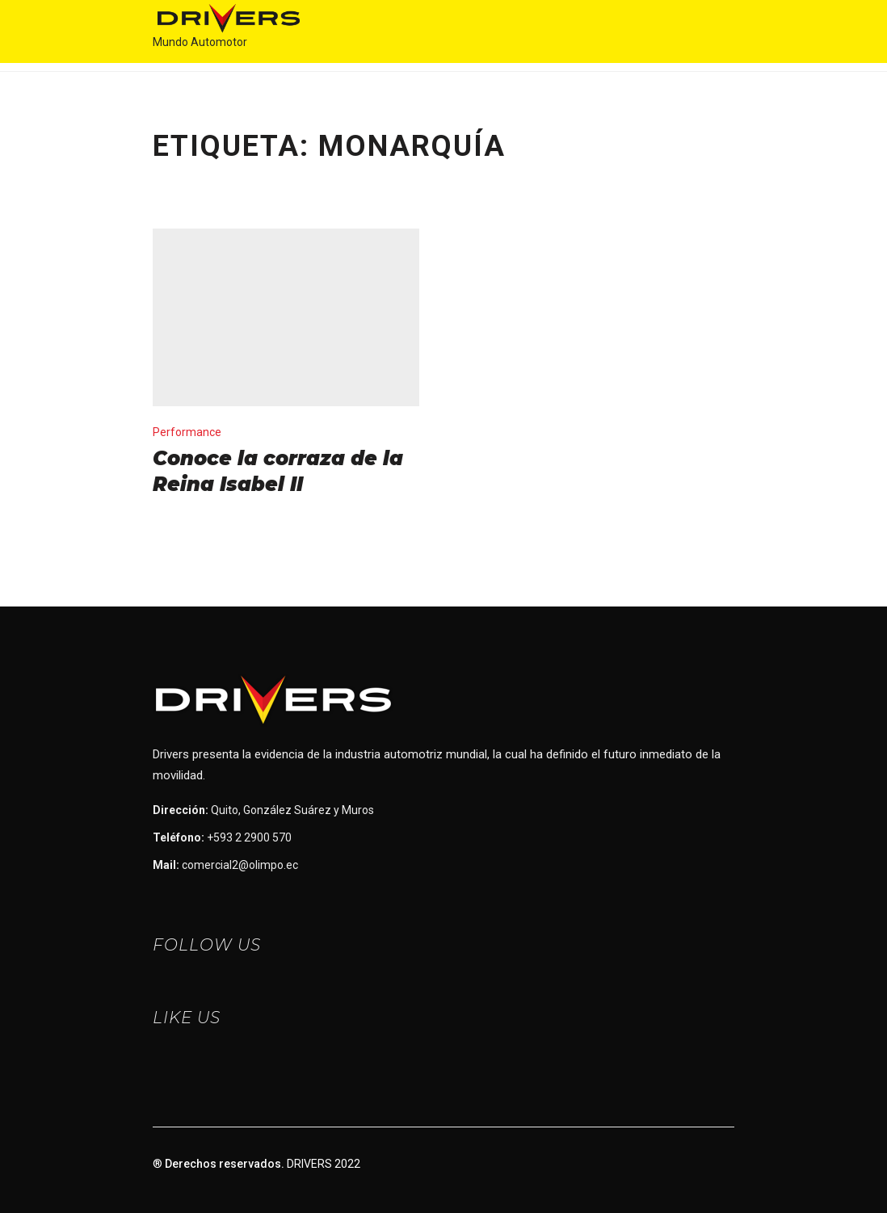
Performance (187, 432)
